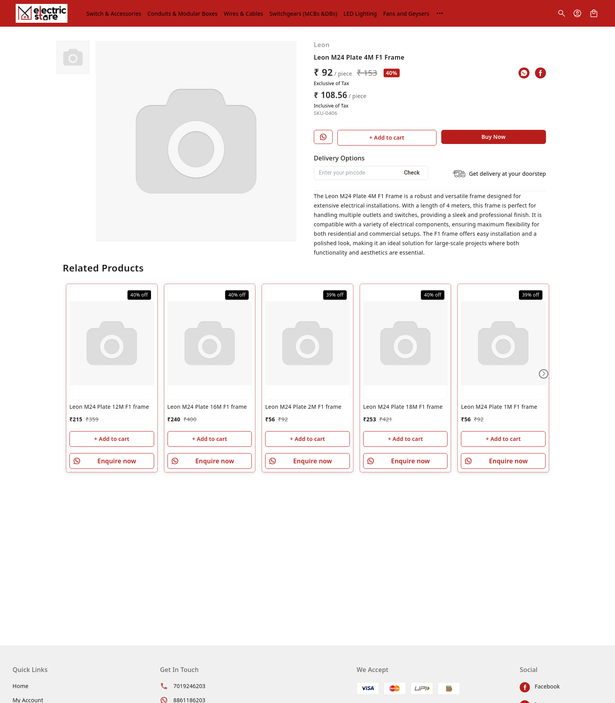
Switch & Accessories (113, 13)
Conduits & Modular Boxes (182, 13)
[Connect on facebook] (561, 687)
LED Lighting (360, 13)
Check (412, 172)
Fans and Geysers (406, 13)
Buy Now (493, 136)
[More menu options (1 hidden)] (440, 13)
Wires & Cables (243, 13)
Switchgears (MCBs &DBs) (303, 13)
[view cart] (593, 13)
